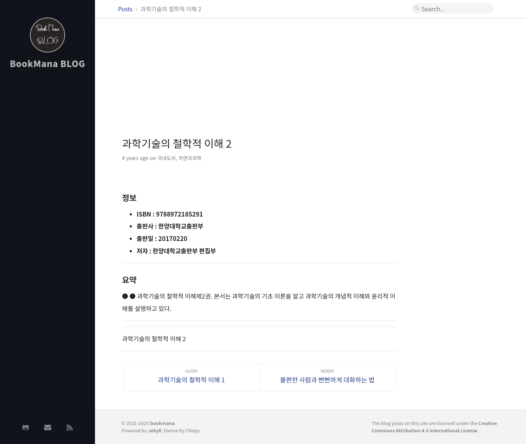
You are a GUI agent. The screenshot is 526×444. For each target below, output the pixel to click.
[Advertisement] (47, 190)
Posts (126, 8)
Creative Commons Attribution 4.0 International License (434, 426)
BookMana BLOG (47, 63)
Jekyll (154, 430)
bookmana (162, 423)
